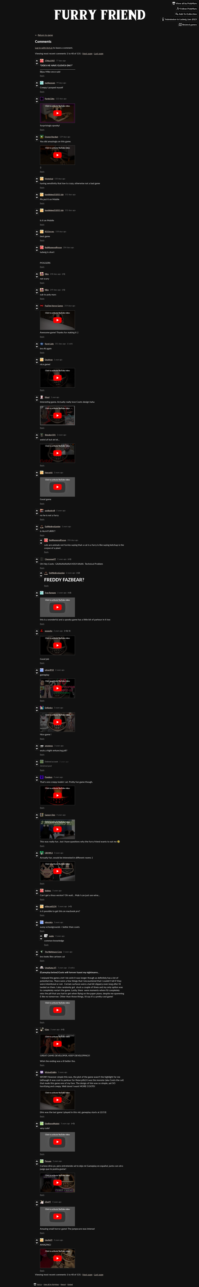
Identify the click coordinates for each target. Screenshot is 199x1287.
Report (63, 1284)
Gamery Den (50, 815)
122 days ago (61, 99)
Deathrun (49, 360)
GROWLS (49, 853)
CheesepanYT (50, 559)
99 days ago (61, 83)
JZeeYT (48, 1202)
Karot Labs (49, 344)
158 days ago (60, 231)
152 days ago (70, 194)
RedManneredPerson (53, 247)
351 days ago (60, 344)
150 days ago (60, 179)
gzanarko (48, 631)
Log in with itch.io (44, 47)
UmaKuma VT (50, 968)
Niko (47, 274)
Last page (98, 53)
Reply (42, 76)
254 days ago (69, 306)
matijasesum (50, 83)
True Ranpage (50, 593)
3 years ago (58, 708)
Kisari (47, 397)
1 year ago (58, 360)
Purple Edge (49, 99)
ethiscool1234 (50, 906)
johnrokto (49, 922)
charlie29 (48, 1240)
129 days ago (65, 137)
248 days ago (55, 274)
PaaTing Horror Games (54, 306)
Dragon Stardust (51, 137)
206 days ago (68, 247)
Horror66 (49, 472)
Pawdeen (48, 777)
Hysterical (49, 179)
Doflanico (49, 708)
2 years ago (61, 435)
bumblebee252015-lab (54, 194)
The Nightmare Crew (53, 952)
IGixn (47, 1029)
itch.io (39, 1284)
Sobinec (48, 890)
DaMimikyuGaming (52, 526)
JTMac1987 (50, 61)
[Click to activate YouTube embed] (57, 113)
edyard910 (49, 670)
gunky (51, 936)
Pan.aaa (48, 1161)
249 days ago (55, 290)
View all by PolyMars (51, 1284)
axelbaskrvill (50, 510)
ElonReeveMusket (52, 1123)
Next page (87, 53)
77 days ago (61, 61)
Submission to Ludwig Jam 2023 (179, 19)
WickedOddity (51, 1072)
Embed (70, 1284)
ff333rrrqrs (49, 231)
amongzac (49, 746)
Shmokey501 (50, 435)
